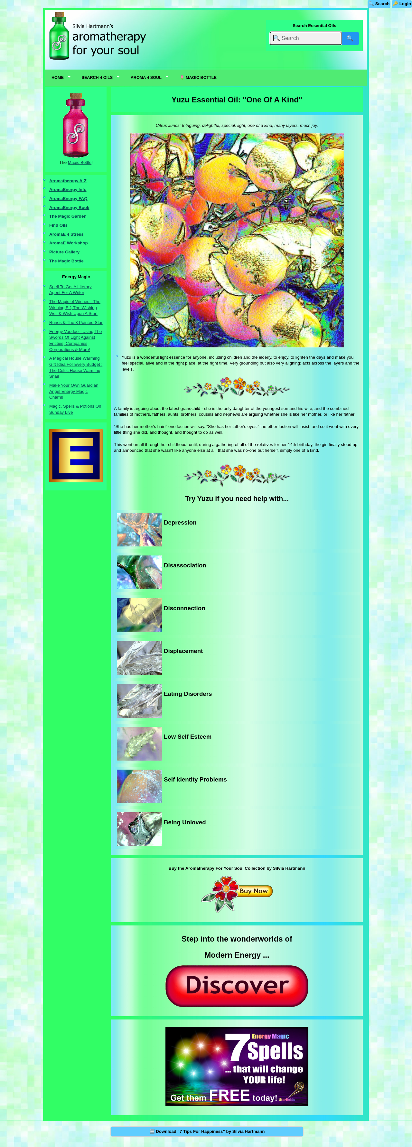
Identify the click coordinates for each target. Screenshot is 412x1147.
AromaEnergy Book (69, 207)
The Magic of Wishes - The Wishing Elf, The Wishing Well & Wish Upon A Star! (74, 307)
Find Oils (58, 225)
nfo (83, 189)
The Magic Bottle (66, 261)
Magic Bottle (79, 162)
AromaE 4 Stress (66, 234)
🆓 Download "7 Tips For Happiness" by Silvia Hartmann (207, 1131)
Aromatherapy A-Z (68, 180)
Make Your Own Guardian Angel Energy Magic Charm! (73, 391)
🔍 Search (379, 3)
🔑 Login (402, 3)
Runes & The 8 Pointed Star (76, 322)
